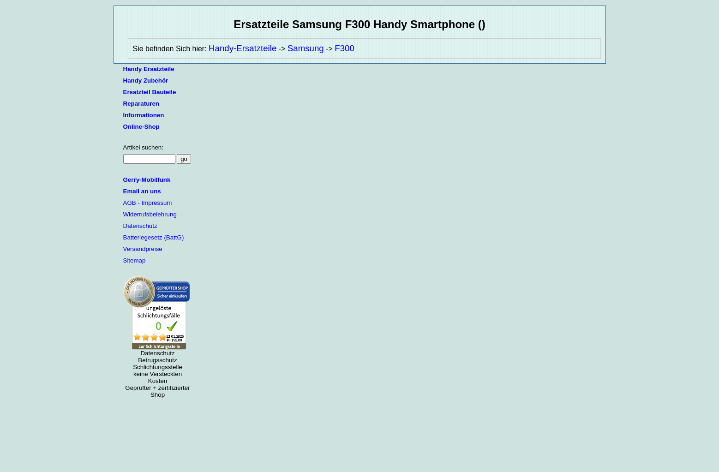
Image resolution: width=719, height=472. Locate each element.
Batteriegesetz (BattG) (153, 237)
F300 (344, 48)
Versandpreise (142, 248)
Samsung (306, 48)
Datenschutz (140, 225)
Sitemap (134, 260)
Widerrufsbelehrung (150, 214)
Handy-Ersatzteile (242, 48)
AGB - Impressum (147, 202)
